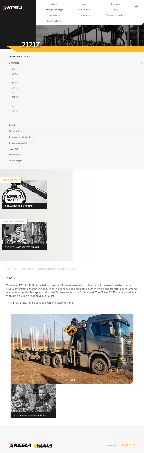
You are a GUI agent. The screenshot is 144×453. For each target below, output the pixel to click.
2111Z (15, 79)
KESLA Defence (54, 21)
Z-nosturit (14, 63)
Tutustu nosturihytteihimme (22, 247)
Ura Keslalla (54, 15)
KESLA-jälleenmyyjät (54, 10)
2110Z (15, 74)
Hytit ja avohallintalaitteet (21, 137)
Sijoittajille (85, 15)
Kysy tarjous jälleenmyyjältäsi (30, 415)
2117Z (15, 93)
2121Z (15, 97)
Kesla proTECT (11, 180)
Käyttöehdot (112, 446)
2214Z (15, 111)
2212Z (15, 106)
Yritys (116, 10)
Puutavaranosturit (19, 56)
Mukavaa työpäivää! (14, 221)
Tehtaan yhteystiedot (116, 15)
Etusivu (54, 4)
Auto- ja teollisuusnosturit (20, 269)
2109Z (15, 69)
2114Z (15, 88)
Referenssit (116, 4)
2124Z (15, 102)
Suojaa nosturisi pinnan (19, 206)
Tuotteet (84, 4)
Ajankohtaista (84, 10)
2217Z (15, 116)
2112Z (15, 83)
